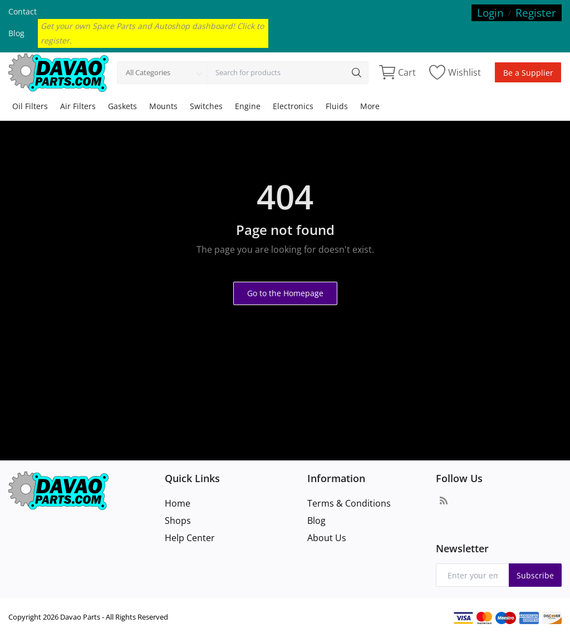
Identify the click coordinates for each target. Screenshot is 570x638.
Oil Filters (30, 106)
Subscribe (535, 575)
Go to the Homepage (285, 293)
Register (535, 13)
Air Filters (78, 106)
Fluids (337, 106)
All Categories (148, 72)
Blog (16, 33)
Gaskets (122, 106)
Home (177, 503)
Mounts (163, 106)
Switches (206, 106)
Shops (178, 520)
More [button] (370, 106)
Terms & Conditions (349, 503)
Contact (22, 11)
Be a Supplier (528, 72)
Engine (248, 106)
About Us (326, 538)
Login (490, 13)
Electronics (293, 106)
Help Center (190, 538)
